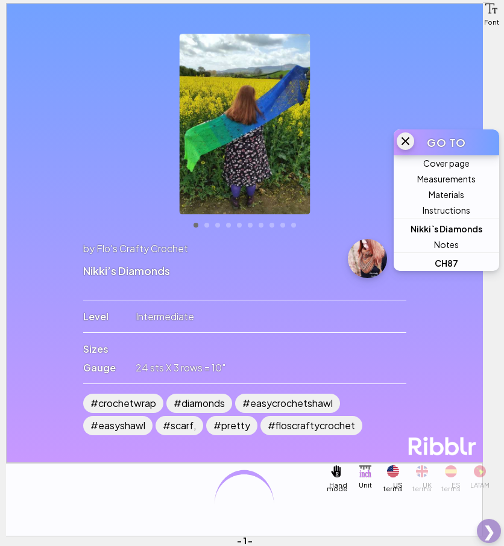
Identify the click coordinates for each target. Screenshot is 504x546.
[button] (491, 8)
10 (293, 225)
